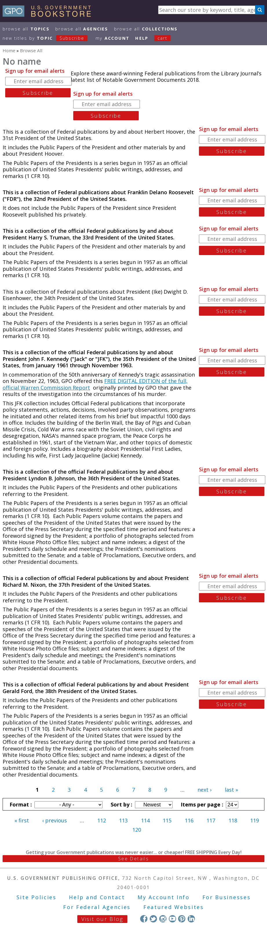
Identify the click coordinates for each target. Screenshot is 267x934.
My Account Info (164, 897)
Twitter (153, 918)
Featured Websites (173, 907)
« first (21, 820)
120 (136, 829)
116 (189, 820)
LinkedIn (191, 918)
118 (232, 820)
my (112, 38)
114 (145, 820)
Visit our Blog (102, 918)
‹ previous (54, 820)
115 (167, 820)
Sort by (121, 804)
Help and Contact (97, 897)
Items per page (201, 804)
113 (123, 820)
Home (9, 50)
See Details (133, 858)
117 (210, 820)
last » (231, 789)
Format (20, 804)
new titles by (48, 38)
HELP (141, 38)
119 (254, 820)
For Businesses (226, 897)
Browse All (26, 29)
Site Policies (36, 897)
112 (101, 820)
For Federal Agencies (97, 907)
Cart (162, 38)
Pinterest (181, 918)
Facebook (143, 918)
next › (204, 789)
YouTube (172, 918)
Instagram (163, 918)
